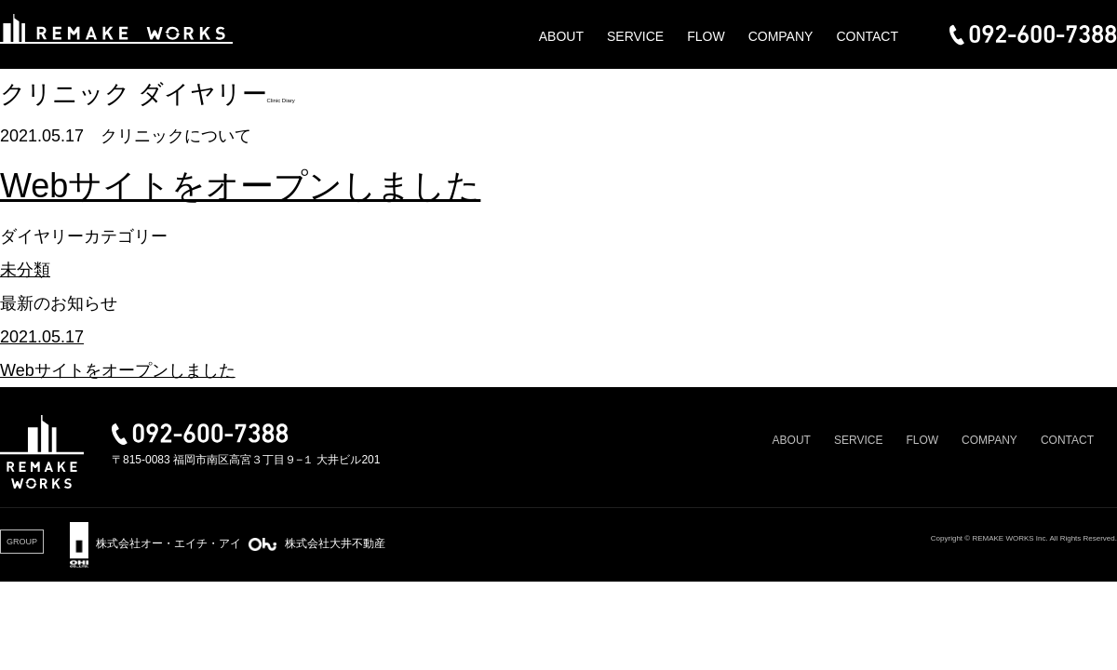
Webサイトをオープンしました (240, 186)
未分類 (25, 270)
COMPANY (781, 36)
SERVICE (635, 36)
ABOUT (561, 36)
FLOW (705, 36)
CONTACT (867, 36)
